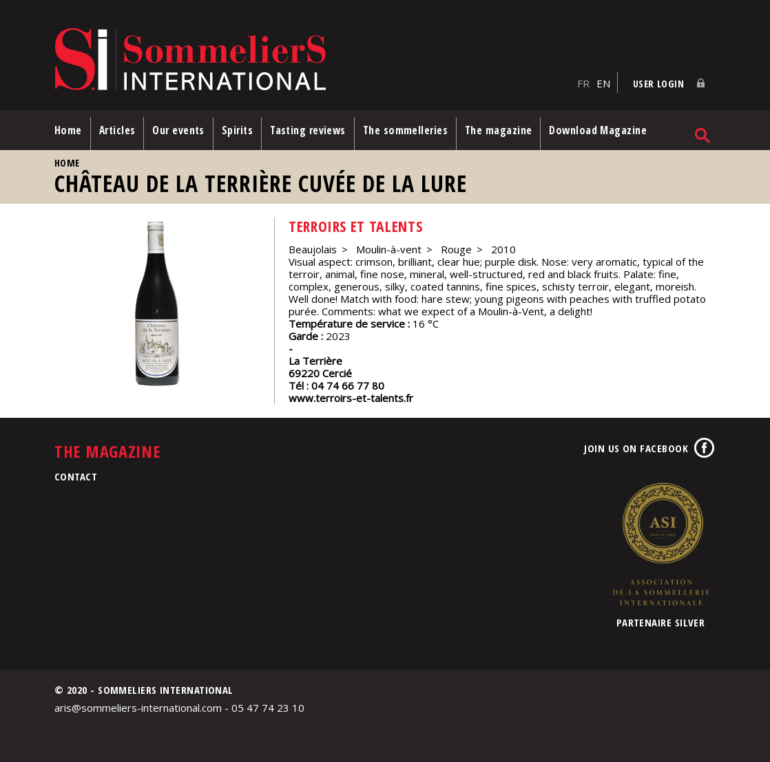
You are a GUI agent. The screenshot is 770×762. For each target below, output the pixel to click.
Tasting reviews (308, 130)
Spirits (237, 130)
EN (603, 83)
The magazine (498, 130)
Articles (117, 130)
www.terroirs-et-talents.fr (351, 398)
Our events (178, 130)
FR (583, 83)
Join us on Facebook (636, 448)
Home (68, 130)
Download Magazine (598, 130)
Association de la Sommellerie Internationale (660, 544)
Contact (75, 476)
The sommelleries (405, 130)
